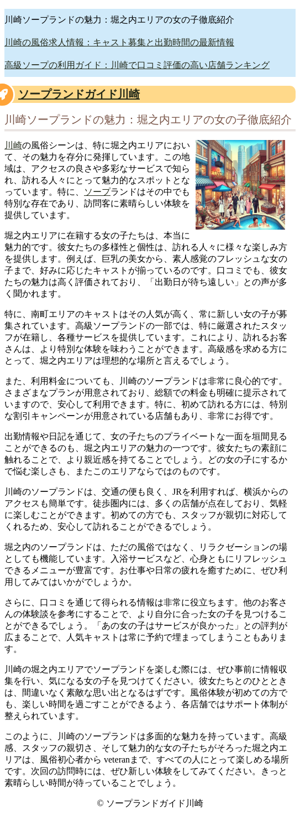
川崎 (13, 145)
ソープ (97, 191)
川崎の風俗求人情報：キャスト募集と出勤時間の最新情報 (119, 42)
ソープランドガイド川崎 (79, 94)
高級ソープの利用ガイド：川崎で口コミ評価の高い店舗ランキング (137, 65)
